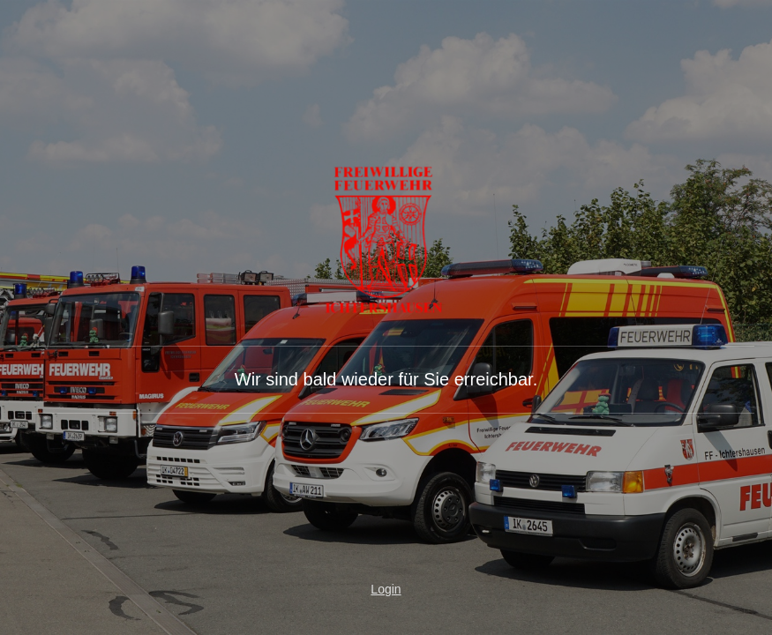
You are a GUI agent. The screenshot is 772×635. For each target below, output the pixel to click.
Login (386, 589)
